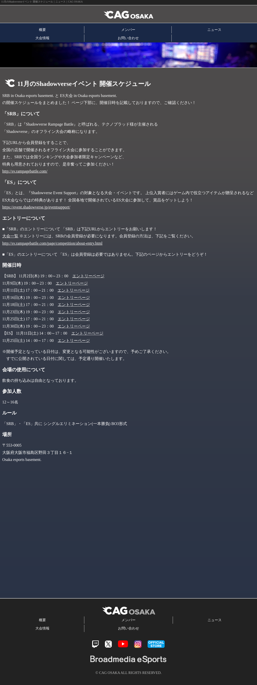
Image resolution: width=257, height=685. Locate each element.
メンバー (128, 30)
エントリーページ (88, 276)
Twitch (95, 644)
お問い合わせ (128, 38)
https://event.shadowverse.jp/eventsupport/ (36, 207)
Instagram (138, 644)
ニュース (214, 30)
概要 (42, 30)
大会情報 (42, 38)
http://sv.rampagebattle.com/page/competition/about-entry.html (52, 243)
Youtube (123, 644)
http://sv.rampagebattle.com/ (24, 171)
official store (156, 644)
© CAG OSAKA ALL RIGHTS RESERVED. (128, 673)
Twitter (108, 644)
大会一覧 (10, 236)
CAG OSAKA (58, 14)
